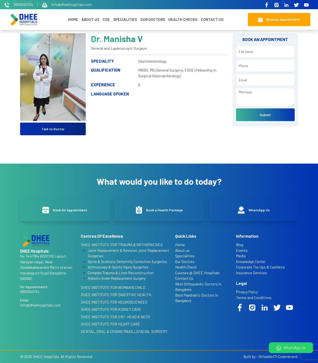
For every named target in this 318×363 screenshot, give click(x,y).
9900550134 (19, 4)
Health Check (186, 267)
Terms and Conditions (254, 297)
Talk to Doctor (52, 129)
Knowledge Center (251, 261)
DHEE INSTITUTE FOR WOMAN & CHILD (113, 287)
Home (73, 19)
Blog (239, 244)
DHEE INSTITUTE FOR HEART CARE (110, 324)
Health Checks (182, 19)
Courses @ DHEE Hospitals (197, 273)
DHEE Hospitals (46, 356)
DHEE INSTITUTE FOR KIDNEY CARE (111, 309)
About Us (90, 19)
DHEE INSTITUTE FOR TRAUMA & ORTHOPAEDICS (122, 244)
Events (242, 250)
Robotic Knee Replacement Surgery (117, 278)
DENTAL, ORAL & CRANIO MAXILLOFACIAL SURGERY (124, 331)
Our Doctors (152, 19)
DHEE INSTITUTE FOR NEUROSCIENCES (114, 302)
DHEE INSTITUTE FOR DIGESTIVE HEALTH (116, 294)
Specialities (125, 19)
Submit (265, 115)
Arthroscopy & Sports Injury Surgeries (118, 267)
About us (182, 250)
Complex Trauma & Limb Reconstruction (121, 273)
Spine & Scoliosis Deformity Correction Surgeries (127, 261)
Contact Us (212, 19)
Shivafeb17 (267, 356)
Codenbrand (287, 356)
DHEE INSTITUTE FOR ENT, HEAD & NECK (115, 317)
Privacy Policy (247, 292)
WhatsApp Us (291, 348)
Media (241, 256)
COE (106, 19)
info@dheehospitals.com (67, 4)
